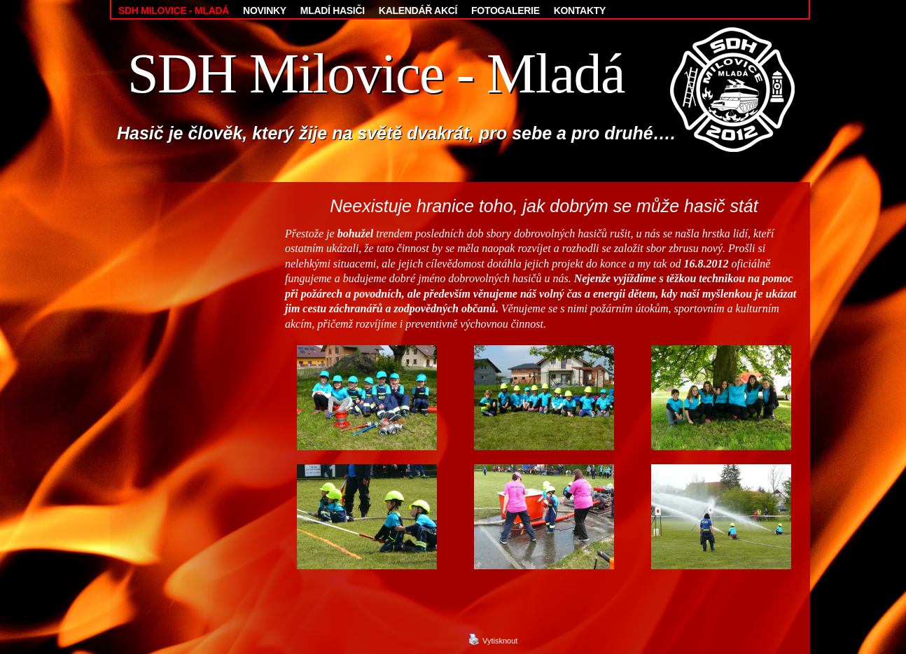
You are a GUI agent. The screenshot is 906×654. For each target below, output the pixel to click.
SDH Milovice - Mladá (376, 73)
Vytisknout (492, 639)
